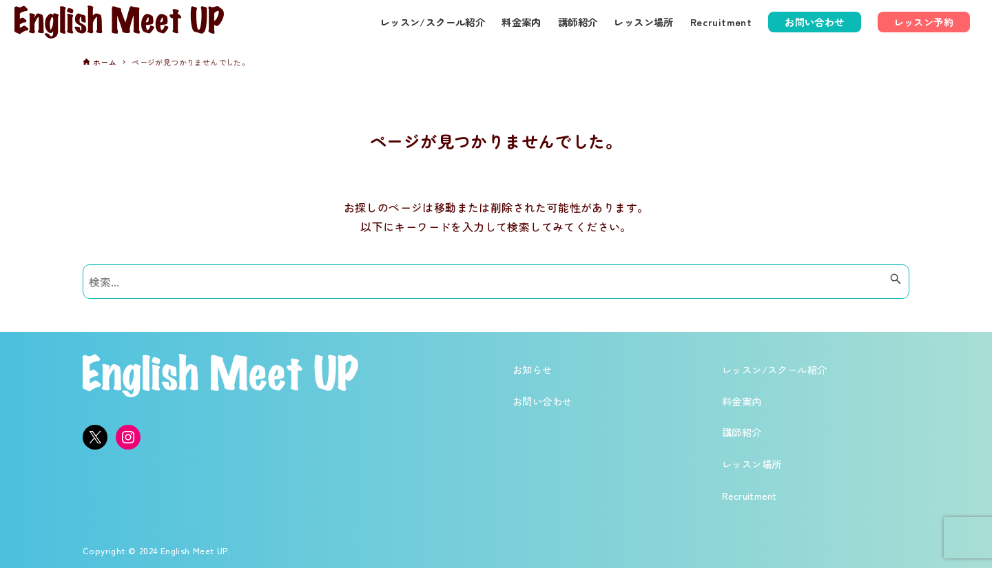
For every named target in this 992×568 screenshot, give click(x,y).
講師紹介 (742, 432)
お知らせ (532, 369)
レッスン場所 (751, 463)
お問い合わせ (542, 401)
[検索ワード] (496, 281)
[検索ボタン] (895, 279)
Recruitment (749, 495)
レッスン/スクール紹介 (774, 369)
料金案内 (742, 401)
